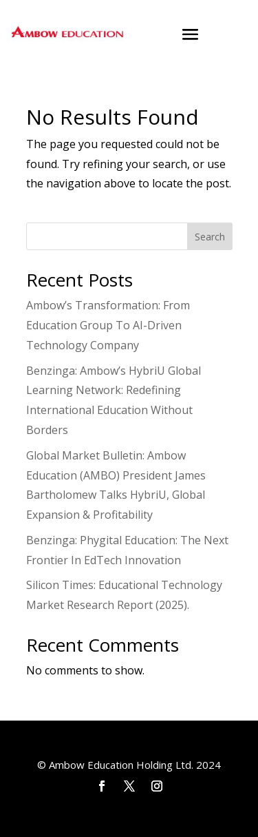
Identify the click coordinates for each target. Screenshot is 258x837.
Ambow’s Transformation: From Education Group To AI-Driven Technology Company (108, 325)
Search (210, 236)
